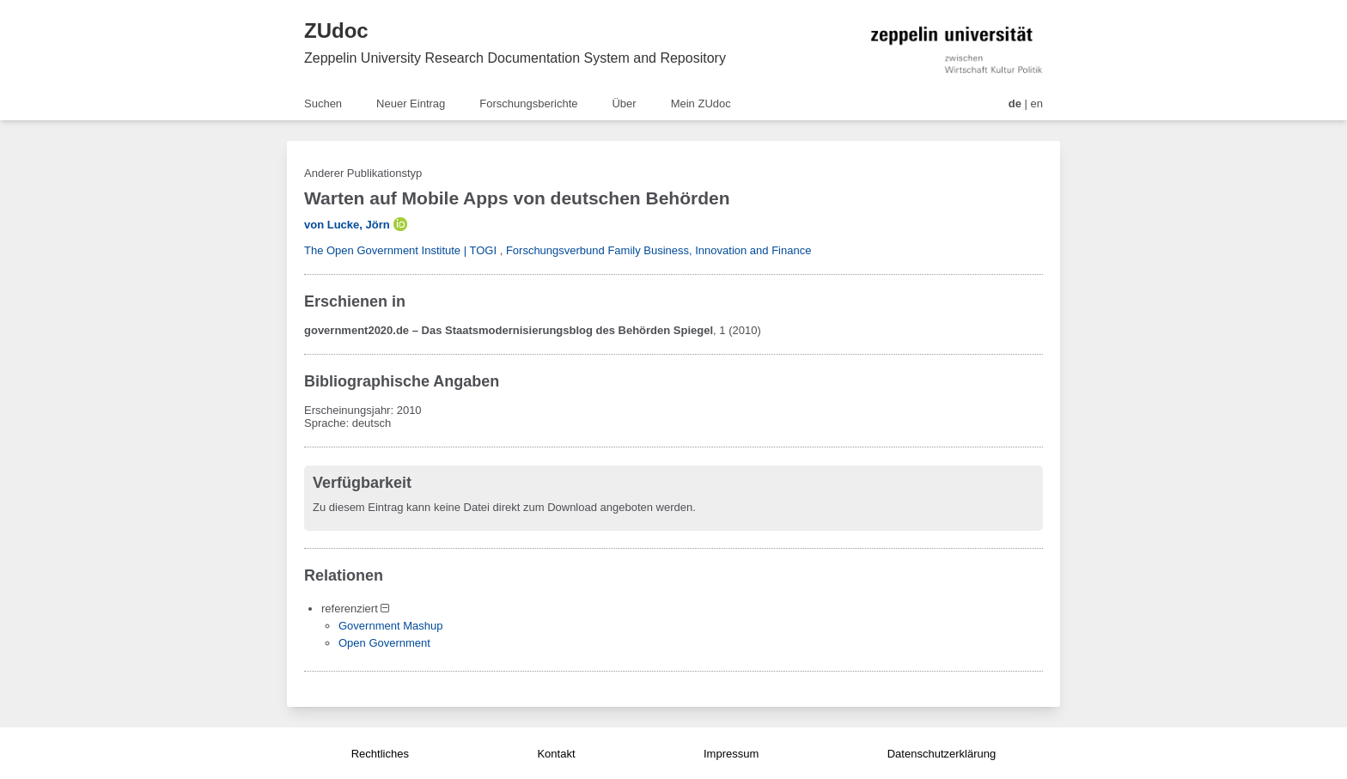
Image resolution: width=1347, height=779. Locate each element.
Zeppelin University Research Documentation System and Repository (515, 58)
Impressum (731, 753)
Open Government (384, 642)
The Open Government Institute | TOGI (400, 250)
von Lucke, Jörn (347, 224)
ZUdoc (336, 30)
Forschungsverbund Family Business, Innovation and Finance (659, 250)
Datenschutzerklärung (941, 753)
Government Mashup (390, 625)
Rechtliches (380, 753)
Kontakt (556, 753)
